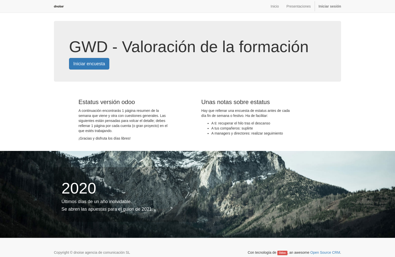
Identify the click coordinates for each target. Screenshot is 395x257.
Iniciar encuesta (89, 63)
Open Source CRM (325, 252)
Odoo (282, 252)
